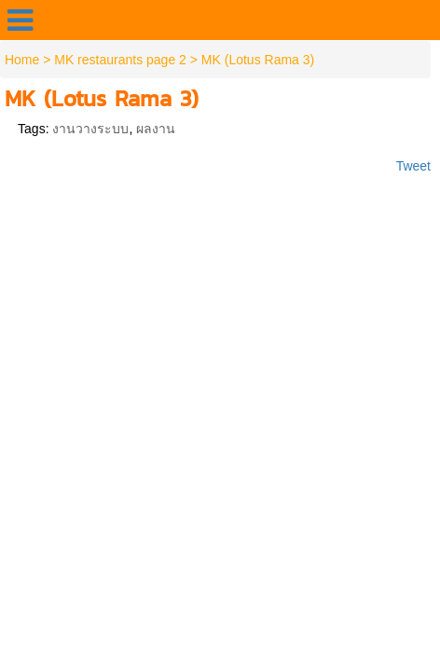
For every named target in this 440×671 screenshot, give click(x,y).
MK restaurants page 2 (120, 59)
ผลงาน (155, 128)
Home (22, 59)
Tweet (413, 165)
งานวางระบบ (90, 128)
